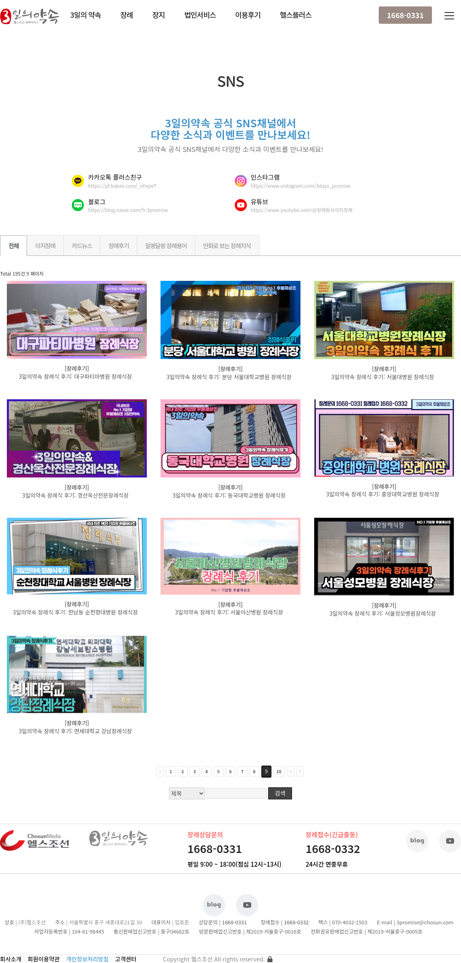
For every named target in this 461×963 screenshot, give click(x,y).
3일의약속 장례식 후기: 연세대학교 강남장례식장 (76, 731)
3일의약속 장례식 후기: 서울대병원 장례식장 (383, 377)
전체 (13, 245)
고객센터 (125, 959)
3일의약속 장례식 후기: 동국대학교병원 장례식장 (229, 495)
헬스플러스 (295, 14)
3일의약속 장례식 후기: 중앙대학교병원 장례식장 (383, 494)
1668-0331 (405, 15)
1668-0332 (333, 848)
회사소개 (10, 959)
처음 (160, 771)
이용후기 (248, 14)
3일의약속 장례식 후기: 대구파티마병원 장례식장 (76, 376)
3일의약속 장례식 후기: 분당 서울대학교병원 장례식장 (230, 377)
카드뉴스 (82, 245)
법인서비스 (200, 14)
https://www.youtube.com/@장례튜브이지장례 (302, 209)
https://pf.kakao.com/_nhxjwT (122, 185)
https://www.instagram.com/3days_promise (300, 185)
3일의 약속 (85, 14)
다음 (290, 771)
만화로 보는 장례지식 (227, 245)
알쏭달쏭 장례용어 (166, 245)
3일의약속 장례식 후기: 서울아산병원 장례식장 (230, 612)
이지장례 (45, 245)
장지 (158, 14)
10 (278, 771)
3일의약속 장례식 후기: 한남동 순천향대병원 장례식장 (76, 612)
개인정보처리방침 (87, 959)
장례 (126, 14)
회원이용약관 (44, 959)
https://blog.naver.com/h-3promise (128, 209)
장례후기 (118, 245)
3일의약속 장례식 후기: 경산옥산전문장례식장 (76, 495)
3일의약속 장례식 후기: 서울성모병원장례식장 (384, 613)
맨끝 (300, 771)
